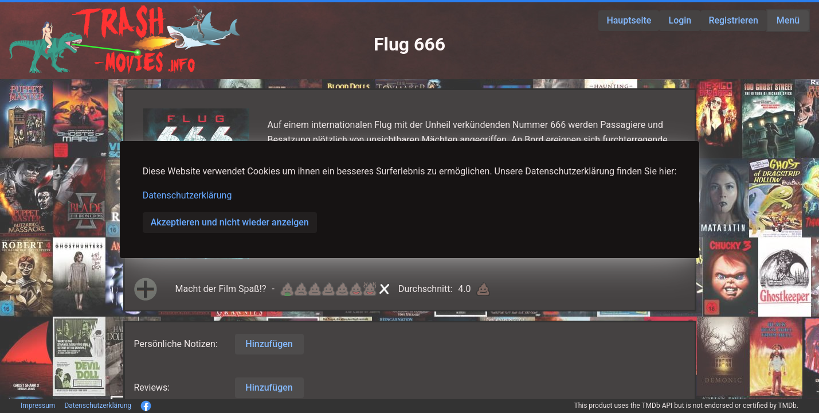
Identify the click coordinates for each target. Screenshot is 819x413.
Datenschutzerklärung (187, 195)
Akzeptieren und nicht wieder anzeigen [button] (230, 222)
